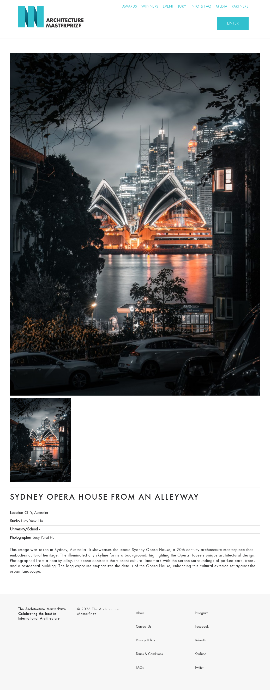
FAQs (140, 668)
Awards (129, 7)
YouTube (200, 654)
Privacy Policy (145, 640)
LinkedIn (200, 640)
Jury (182, 7)
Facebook (202, 627)
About (140, 613)
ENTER (233, 23)
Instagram (201, 613)
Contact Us (143, 627)
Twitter (199, 668)
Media (221, 7)
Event (168, 7)
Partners (240, 7)
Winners (150, 7)
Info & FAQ (201, 7)
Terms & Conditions (149, 654)
